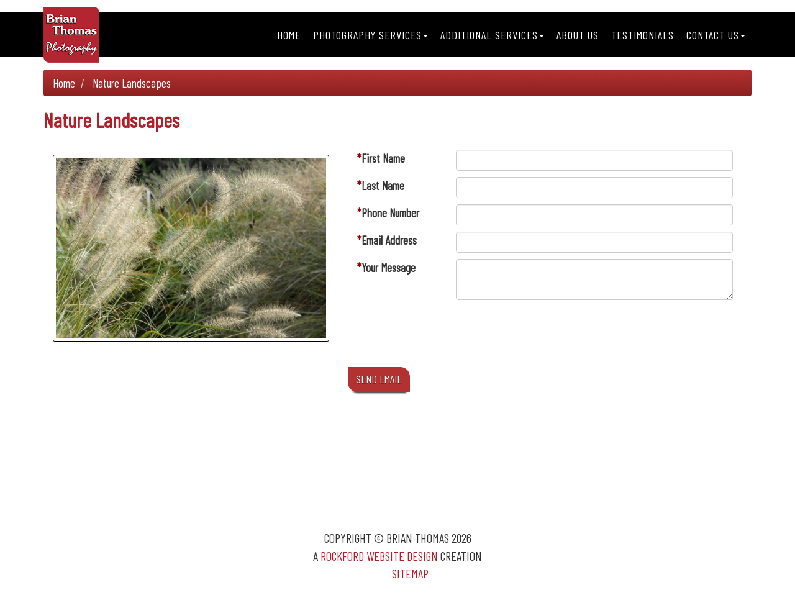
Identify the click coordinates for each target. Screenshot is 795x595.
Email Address (389, 240)
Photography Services (370, 35)
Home (289, 35)
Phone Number (390, 213)
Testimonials (642, 35)
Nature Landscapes (132, 83)
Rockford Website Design (379, 555)
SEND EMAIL (379, 379)
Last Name (382, 185)
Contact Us (715, 35)
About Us (577, 35)
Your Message (388, 267)
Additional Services (492, 35)
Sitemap (410, 573)
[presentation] (550, 336)
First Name (383, 158)
